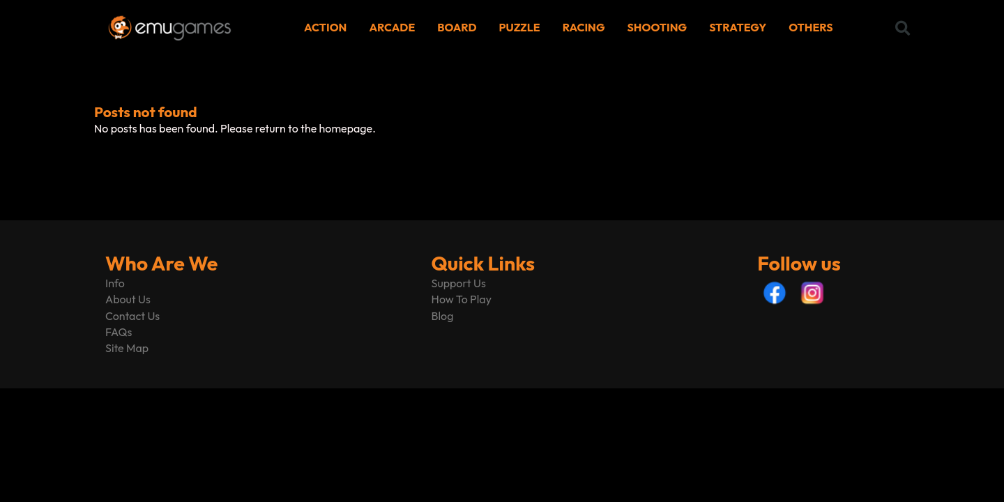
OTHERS (810, 27)
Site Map (127, 348)
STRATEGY (737, 27)
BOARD (456, 27)
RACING (584, 27)
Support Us (459, 283)
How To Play (462, 299)
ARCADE (392, 27)
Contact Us (132, 316)
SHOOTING (657, 27)
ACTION (325, 27)
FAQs (118, 332)
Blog (443, 316)
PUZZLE (519, 27)
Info (115, 283)
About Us (128, 299)
